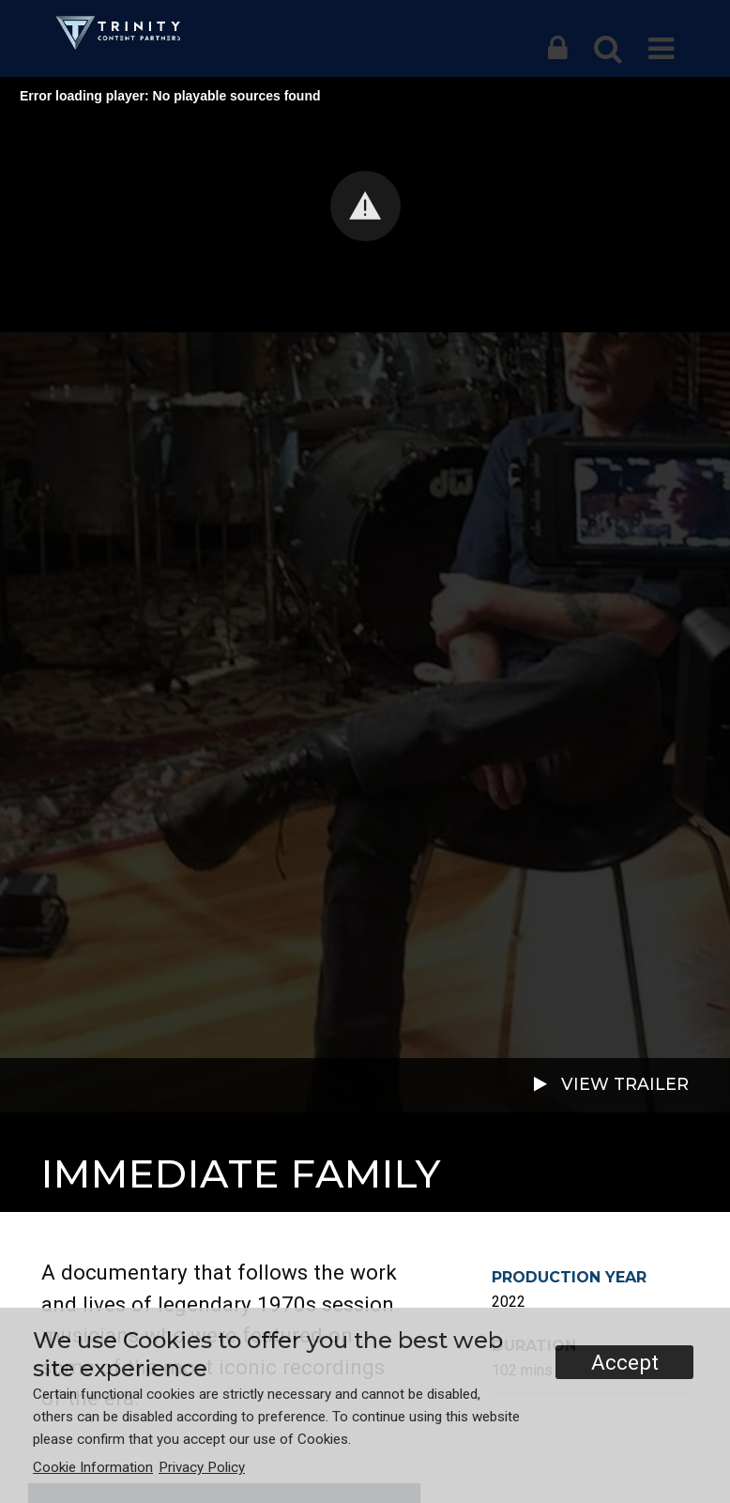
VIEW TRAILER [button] (609, 1085)
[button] (558, 49)
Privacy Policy (202, 1467)
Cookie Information (93, 1467)
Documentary (96, 1142)
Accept (625, 1362)
